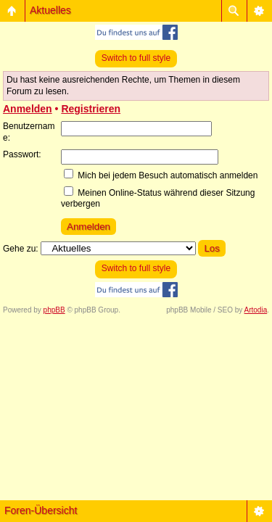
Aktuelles (50, 10)
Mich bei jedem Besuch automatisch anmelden (160, 175)
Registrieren (90, 109)
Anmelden (27, 109)
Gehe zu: (20, 249)
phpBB (54, 310)
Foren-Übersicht (40, 510)
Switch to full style (136, 58)
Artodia (256, 310)
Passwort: (22, 154)
